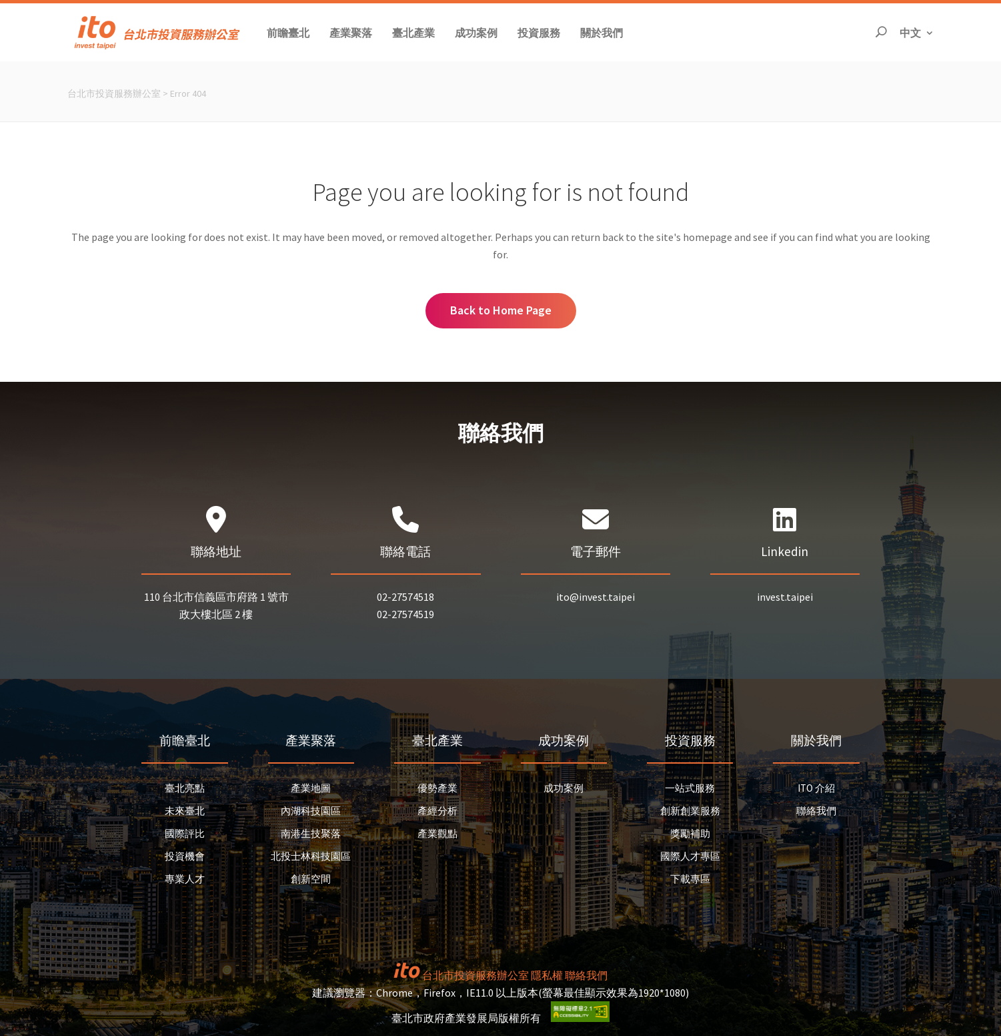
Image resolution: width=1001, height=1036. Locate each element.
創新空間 (311, 878)
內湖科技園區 (311, 810)
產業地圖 (311, 788)
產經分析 (437, 810)
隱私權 (547, 975)
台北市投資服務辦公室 (114, 93)
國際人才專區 (690, 856)
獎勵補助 (690, 833)
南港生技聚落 (311, 833)
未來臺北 (185, 810)
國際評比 (185, 833)
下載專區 (690, 878)
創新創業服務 (690, 810)
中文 (917, 31)
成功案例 (564, 788)
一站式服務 (690, 788)
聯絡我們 (816, 810)
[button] (288, 32)
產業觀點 (437, 833)
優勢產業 (437, 788)
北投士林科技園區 (311, 856)
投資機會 (185, 856)
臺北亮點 (185, 788)
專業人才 (185, 878)
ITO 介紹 (816, 788)
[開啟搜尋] (881, 32)
